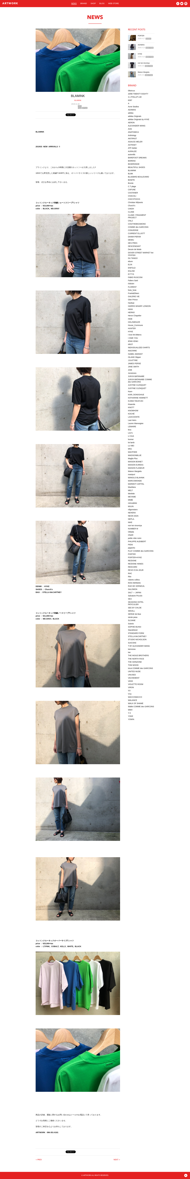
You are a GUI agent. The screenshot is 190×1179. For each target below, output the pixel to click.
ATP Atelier (132, 148)
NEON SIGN (133, 516)
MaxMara (132, 487)
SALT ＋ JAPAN (134, 592)
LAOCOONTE (134, 417)
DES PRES (132, 243)
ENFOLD (132, 268)
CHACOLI (132, 196)
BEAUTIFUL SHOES (136, 167)
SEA (130, 599)
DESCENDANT (134, 246)
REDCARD (132, 567)
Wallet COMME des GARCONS (141, 706)
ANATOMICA (133, 132)
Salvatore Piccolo (135, 596)
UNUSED (132, 675)
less (129, 430)
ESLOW (131, 271)
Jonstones (132, 373)
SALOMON (132, 589)
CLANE (131, 212)
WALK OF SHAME (135, 703)
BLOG (101, 3)
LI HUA (131, 436)
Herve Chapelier (134, 316)
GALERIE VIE (133, 296)
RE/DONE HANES (135, 564)
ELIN (130, 264)
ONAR (130, 535)
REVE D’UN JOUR (135, 570)
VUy (129, 694)
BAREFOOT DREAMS (137, 158)
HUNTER (132, 328)
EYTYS (131, 274)
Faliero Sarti (133, 280)
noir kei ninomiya (144, 63)
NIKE (130, 522)
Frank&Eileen (133, 293)
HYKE (140, 54)
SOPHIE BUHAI (134, 627)
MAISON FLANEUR (136, 468)
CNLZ (130, 221)
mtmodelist (132, 503)
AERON (131, 123)
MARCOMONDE (135, 481)
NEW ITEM (80, 107)
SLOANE (132, 620)
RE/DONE (132, 561)
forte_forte (132, 290)
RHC (130, 573)
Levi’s (130, 433)
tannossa (132, 649)
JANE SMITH (133, 367)
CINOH (131, 209)
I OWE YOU (133, 338)
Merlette (131, 494)
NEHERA (132, 513)
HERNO (131, 312)
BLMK (130, 174)
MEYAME (132, 497)
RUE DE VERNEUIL (136, 586)
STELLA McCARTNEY (137, 636)
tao (129, 652)
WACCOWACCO (135, 697)
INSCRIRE (132, 351)
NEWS (74, 3)
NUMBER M (133, 529)
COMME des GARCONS (138, 227)
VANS (130, 681)
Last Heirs (132, 420)
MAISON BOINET (135, 462)
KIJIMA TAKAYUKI (135, 401)
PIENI (130, 545)
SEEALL (131, 611)
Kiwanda (131, 404)
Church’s (131, 206)
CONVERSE (133, 230)
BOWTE (131, 180)
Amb (130, 129)
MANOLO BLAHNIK (136, 478)
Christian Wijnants (135, 202)
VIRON (131, 687)
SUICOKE (132, 643)
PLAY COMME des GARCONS (140, 551)
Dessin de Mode (134, 249)
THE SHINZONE (135, 662)
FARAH (131, 284)
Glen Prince (133, 300)
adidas (130, 113)
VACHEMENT (133, 678)
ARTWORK (10, 3)
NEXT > (117, 1160)
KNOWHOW (133, 411)
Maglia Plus (132, 458)
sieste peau (132, 617)
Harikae (131, 303)
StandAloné (132, 630)
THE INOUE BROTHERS (138, 655)
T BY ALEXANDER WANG (139, 646)
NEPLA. (131, 519)
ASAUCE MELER (135, 142)
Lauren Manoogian (135, 423)
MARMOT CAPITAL (136, 484)
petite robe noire (134, 538)
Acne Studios (133, 107)
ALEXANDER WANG (136, 126)
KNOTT (131, 407)
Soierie (131, 624)
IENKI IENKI (133, 341)
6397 (130, 100)
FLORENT (132, 287)
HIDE (130, 319)
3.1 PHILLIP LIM (134, 97)
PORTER (141, 36)
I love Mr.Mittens (134, 335)
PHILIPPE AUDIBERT (137, 541)
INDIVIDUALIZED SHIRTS (139, 347)
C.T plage (132, 186)
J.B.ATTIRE (133, 360)
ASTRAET (132, 145)
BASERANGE (133, 164)
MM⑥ (130, 500)
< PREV (39, 1160)
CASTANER (133, 193)
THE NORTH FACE (136, 659)
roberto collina (134, 580)
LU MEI (131, 446)
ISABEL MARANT (135, 354)
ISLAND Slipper (134, 357)
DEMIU (131, 240)
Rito (129, 577)
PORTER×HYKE (135, 557)
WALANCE (132, 700)
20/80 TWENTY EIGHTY (138, 94)
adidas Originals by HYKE (138, 119)
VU (129, 691)
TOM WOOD (133, 665)
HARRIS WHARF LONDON (139, 306)
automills (131, 154)
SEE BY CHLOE (134, 608)
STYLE (84, 108)
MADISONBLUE (134, 455)
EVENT (148, 38)
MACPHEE (132, 452)
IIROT (130, 344)
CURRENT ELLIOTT (136, 233)
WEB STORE (113, 3)
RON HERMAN (134, 583)
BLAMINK (77, 100)
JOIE (130, 370)
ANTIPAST (132, 138)
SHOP (93, 3)
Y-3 (129, 713)
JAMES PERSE (134, 363)
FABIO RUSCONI (135, 277)
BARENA (132, 161)
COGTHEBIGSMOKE (137, 224)
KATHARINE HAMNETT (138, 398)
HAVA (130, 309)
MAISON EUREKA (135, 465)
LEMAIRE (132, 427)
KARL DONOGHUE (136, 395)
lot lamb (131, 442)
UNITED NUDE (134, 671)
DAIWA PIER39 (134, 237)
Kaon (130, 391)
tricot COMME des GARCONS (140, 668)
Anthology (132, 135)
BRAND (83, 3)
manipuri (131, 474)
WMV (130, 710)
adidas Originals (134, 116)
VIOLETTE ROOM (135, 684)
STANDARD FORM (136, 633)
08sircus (131, 91)
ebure (130, 261)
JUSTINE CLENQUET (137, 385)
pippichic (131, 548)
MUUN (131, 506)
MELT (130, 490)
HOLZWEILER (134, 322)
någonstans (132, 509)
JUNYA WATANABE (136, 376)
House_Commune (135, 325)
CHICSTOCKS (134, 199)
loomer (131, 439)
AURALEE (132, 151)
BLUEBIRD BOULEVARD (138, 177)
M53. (130, 449)
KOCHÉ (131, 414)
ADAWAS (141, 45)
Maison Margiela (143, 72)
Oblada (131, 532)
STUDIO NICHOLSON (137, 639)
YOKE (130, 716)
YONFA (131, 719)
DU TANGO (133, 258)
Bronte (130, 183)
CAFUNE (132, 190)
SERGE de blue (134, 614)
